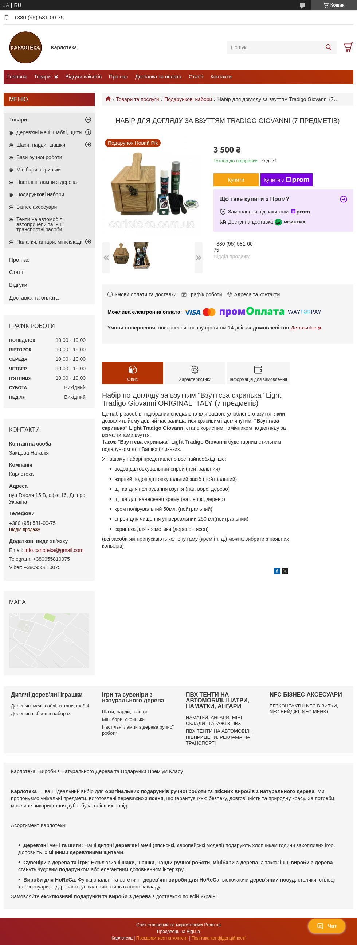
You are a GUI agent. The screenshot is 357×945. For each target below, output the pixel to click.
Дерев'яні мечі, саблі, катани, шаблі (50, 706)
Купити (236, 180)
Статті (196, 77)
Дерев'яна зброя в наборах (41, 713)
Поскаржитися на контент (162, 938)
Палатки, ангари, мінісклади (49, 242)
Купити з (286, 180)
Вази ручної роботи (39, 157)
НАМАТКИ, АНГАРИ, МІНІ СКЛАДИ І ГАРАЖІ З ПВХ (214, 720)
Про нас (118, 77)
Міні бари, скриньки (123, 719)
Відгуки (18, 285)
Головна (17, 77)
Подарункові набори (188, 99)
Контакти (221, 77)
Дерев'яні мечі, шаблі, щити (49, 132)
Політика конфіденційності (219, 938)
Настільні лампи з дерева (46, 182)
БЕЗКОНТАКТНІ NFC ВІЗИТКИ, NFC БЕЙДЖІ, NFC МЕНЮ (304, 708)
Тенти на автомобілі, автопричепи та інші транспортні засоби (40, 224)
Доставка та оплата (158, 77)
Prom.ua (212, 924)
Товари (42, 77)
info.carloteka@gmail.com (54, 550)
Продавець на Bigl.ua (178, 931)
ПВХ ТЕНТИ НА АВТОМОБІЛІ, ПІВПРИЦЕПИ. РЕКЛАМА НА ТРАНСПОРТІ (219, 737)
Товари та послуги (137, 99)
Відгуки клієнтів (83, 77)
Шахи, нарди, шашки (40, 145)
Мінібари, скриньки (38, 170)
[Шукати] (328, 47)
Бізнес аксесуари (36, 207)
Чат (327, 926)
